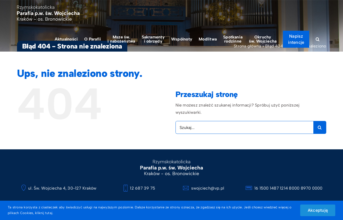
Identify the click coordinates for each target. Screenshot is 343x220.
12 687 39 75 (139, 188)
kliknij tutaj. (44, 213)
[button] (318, 39)
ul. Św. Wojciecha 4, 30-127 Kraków (58, 188)
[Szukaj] (319, 127)
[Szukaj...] (244, 127)
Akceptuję (318, 210)
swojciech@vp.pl (203, 188)
